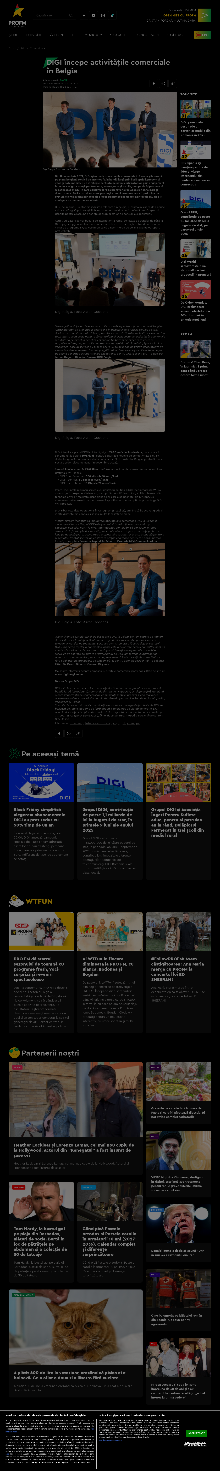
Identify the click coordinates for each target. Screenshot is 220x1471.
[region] (110, 1440)
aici (7, 1453)
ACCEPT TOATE (196, 1433)
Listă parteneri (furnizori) (110, 1440)
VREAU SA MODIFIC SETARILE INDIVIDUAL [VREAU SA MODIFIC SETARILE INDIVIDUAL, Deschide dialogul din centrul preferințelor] (195, 1443)
